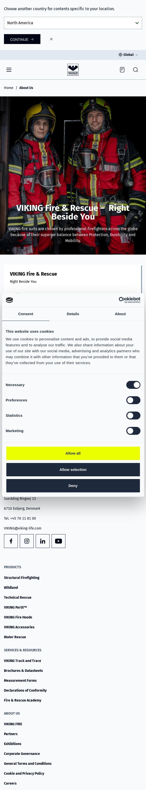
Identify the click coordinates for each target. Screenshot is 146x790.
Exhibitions (12, 744)
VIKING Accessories (19, 627)
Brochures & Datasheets (23, 671)
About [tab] (120, 314)
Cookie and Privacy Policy (24, 773)
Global (128, 55)
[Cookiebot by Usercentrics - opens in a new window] (118, 300)
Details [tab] (73, 314)
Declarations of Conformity (25, 690)
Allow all (73, 453)
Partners (11, 734)
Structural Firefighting (21, 578)
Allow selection (73, 469)
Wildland (11, 588)
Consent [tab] (25, 314)
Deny (73, 485)
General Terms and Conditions (28, 764)
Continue (19, 40)
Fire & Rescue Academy (22, 700)
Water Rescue (15, 637)
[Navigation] (9, 69)
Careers (10, 783)
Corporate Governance (22, 754)
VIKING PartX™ (15, 607)
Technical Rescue (17, 597)
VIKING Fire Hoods (18, 617)
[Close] (51, 39)
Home (8, 88)
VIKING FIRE (13, 724)
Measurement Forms (20, 681)
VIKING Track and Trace (22, 661)
